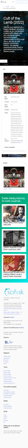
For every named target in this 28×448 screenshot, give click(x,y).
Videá (5, 363)
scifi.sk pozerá (7, 379)
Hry (4, 422)
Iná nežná (6, 404)
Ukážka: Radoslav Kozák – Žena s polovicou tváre (13, 248)
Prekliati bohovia (8, 381)
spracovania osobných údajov (12, 312)
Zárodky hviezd (8, 408)
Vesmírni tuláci (7, 397)
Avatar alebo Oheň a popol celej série (13, 224)
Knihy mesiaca (7, 376)
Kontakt (12, 317)
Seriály (5, 417)
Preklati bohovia (8, 395)
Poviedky (6, 362)
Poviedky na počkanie (9, 394)
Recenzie (6, 360)
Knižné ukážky (7, 374)
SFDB (7, 6)
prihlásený (18, 142)
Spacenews (7, 358)
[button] (13, 2)
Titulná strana (7, 356)
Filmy (5, 415)
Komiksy (6, 420)
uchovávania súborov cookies (12, 314)
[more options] (24, 69)
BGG (12, 104)
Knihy (5, 418)
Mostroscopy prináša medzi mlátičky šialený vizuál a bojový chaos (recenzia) (14, 274)
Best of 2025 (7, 370)
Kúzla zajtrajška (8, 406)
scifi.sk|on (6, 390)
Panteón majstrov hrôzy (10, 378)
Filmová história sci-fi (9, 383)
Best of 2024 (7, 372)
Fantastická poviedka (9, 392)
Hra (12, 6)
